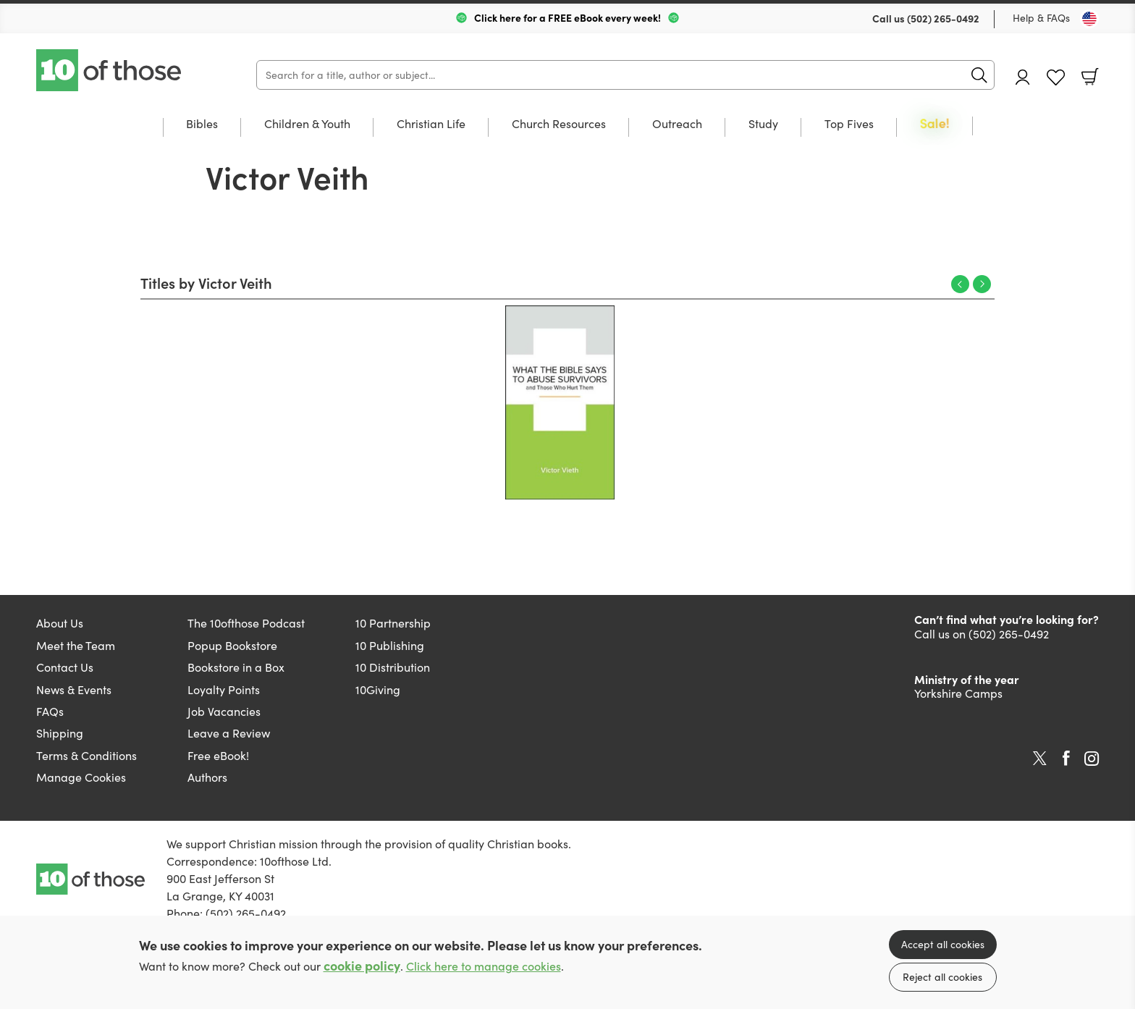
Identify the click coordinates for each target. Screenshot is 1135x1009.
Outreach (677, 124)
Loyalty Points (223, 689)
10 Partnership (393, 622)
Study (763, 124)
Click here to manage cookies (483, 966)
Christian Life (431, 124)
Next (982, 284)
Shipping (59, 732)
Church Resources (559, 124)
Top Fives (849, 124)
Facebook (1066, 758)
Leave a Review (228, 732)
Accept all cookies (942, 944)
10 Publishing (389, 645)
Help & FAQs (1041, 18)
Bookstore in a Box (235, 667)
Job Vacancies (224, 711)
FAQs (50, 711)
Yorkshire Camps (958, 693)
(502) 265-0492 (943, 18)
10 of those (110, 70)
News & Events (73, 689)
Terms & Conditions (86, 755)
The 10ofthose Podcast (246, 622)
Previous (960, 284)
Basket (1090, 76)
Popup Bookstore (232, 645)
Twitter (1040, 758)
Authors (207, 777)
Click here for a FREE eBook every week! (567, 17)
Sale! (935, 124)
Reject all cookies (942, 977)
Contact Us (64, 667)
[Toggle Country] (1089, 18)
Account (1023, 77)
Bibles (202, 124)
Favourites (1056, 77)
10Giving (377, 689)
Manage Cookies (81, 777)
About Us (59, 622)
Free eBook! (218, 755)
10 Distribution (392, 667)
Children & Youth (307, 124)
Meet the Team (75, 645)
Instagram (1091, 758)
